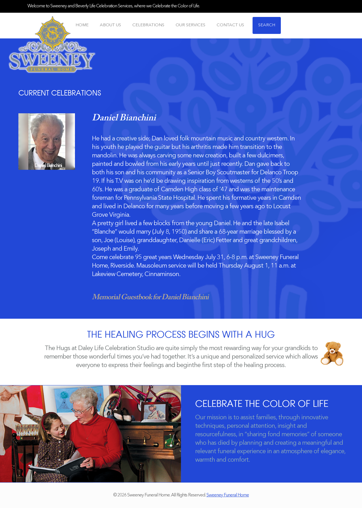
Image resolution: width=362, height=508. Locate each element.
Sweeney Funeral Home (227, 495)
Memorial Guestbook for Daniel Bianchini (150, 297)
